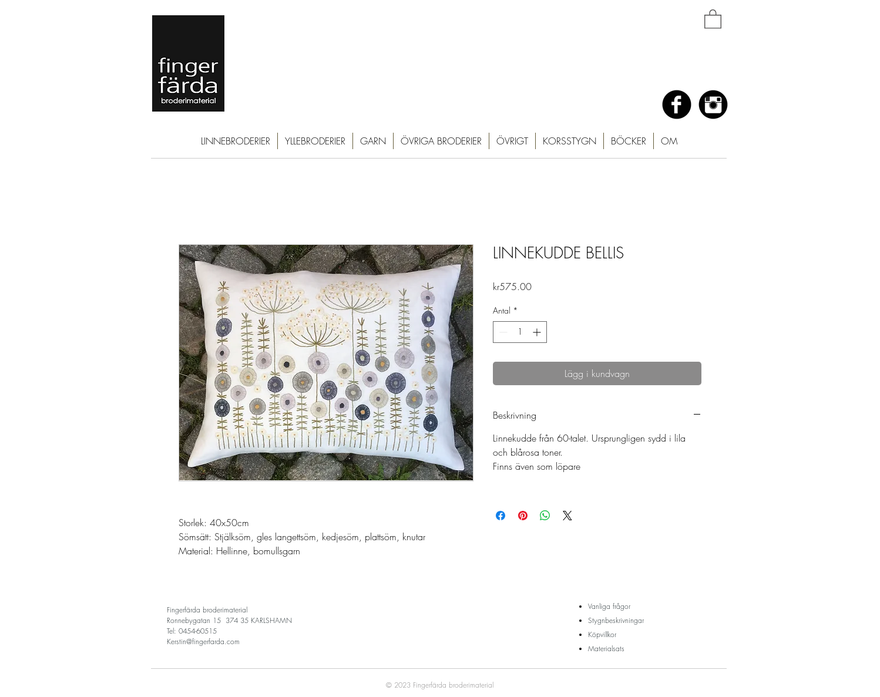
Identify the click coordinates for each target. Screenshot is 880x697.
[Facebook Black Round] (676, 104)
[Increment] (537, 332)
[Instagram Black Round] (713, 104)
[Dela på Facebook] (500, 516)
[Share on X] (567, 516)
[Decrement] (502, 332)
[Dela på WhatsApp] (545, 516)
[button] (712, 18)
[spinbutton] (519, 332)
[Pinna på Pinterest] (523, 516)
